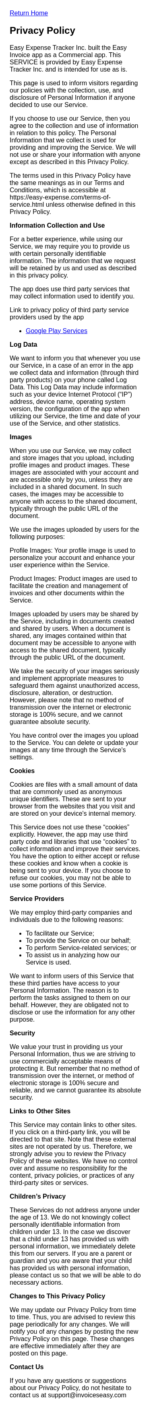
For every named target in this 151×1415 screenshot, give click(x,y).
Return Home (29, 13)
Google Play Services (56, 330)
